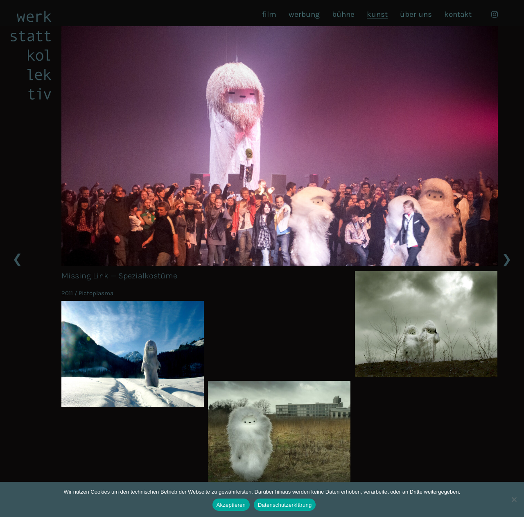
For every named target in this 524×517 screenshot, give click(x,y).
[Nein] (514, 499)
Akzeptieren (231, 505)
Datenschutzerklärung (285, 505)
